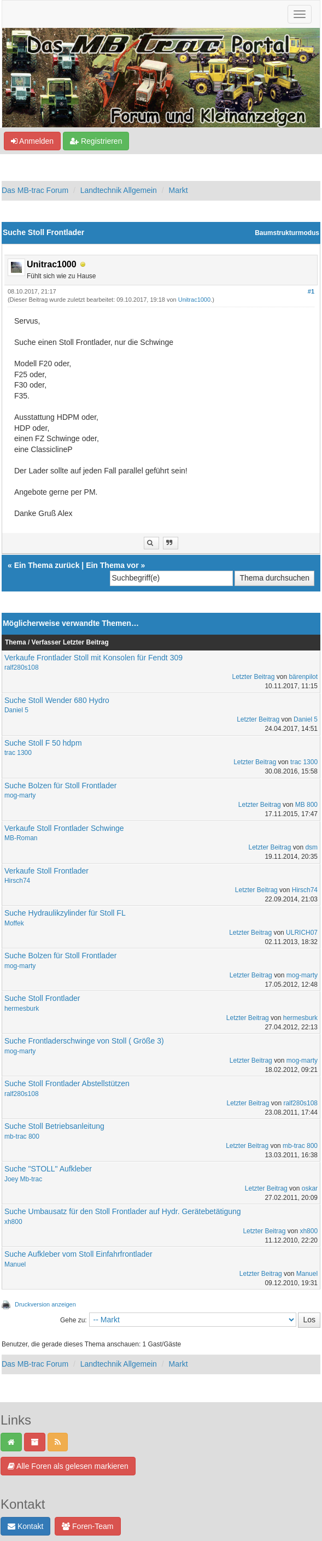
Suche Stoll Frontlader (42, 998)
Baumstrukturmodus (287, 233)
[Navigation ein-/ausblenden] (300, 14)
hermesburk (21, 1008)
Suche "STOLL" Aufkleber (48, 1168)
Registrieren (96, 141)
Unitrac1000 (194, 299)
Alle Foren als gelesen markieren (68, 1466)
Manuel (15, 1264)
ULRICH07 (302, 932)
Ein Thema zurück (47, 565)
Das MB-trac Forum (35, 190)
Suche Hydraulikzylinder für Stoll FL (65, 913)
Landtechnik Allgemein (118, 190)
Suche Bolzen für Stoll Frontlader (60, 785)
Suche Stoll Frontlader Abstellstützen (67, 1083)
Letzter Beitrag (253, 677)
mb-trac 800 (21, 1136)
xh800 (13, 1222)
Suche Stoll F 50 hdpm (43, 743)
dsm (311, 847)
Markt (178, 190)
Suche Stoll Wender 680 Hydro (56, 700)
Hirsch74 (17, 880)
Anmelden (32, 141)
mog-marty (20, 795)
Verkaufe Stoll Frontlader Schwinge (64, 828)
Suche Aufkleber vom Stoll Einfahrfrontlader (78, 1254)
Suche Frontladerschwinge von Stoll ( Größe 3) (84, 1040)
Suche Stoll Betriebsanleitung (54, 1126)
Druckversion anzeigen (45, 1304)
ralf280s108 (21, 667)
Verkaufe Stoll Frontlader (46, 870)
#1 (311, 291)
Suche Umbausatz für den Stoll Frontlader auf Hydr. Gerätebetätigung (122, 1211)
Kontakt (25, 1526)
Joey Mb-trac (23, 1179)
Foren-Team (87, 1526)
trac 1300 (18, 753)
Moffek (14, 923)
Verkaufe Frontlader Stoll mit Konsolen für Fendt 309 (93, 657)
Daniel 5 (16, 710)
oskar (310, 1188)
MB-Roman (21, 838)
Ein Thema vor (112, 565)
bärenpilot (303, 677)
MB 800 (306, 804)
